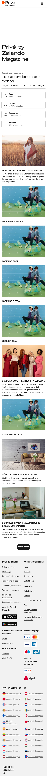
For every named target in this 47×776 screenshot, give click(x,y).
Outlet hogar (29, 581)
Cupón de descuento (32, 600)
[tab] (6, 85)
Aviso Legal (6, 572)
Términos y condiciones (11, 586)
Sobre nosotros (8, 567)
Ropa (26, 567)
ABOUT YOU (7, 658)
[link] (23, 95)
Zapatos (27, 572)
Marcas (27, 596)
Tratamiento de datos (11, 581)
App (25, 605)
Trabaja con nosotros (10, 590)
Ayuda (4, 639)
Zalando (5, 654)
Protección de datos (10, 576)
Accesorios (28, 576)
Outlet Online (29, 591)
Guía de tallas (7, 643)
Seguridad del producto (11, 602)
